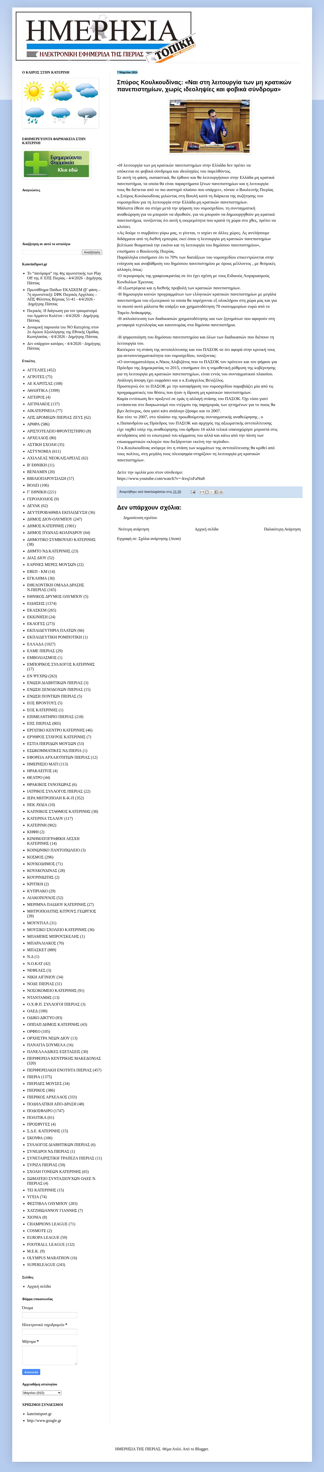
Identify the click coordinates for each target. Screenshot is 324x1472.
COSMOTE (36, 1231)
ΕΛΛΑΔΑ (35, 644)
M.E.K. (33, 1251)
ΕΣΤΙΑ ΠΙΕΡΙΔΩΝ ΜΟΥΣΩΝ (51, 743)
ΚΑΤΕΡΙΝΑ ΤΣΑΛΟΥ (45, 818)
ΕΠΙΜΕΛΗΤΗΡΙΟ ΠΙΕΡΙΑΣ (50, 717)
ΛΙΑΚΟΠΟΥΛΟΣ (41, 898)
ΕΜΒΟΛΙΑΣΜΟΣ (42, 657)
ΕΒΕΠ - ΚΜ (37, 571)
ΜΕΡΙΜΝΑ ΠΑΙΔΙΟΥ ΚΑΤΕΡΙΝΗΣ (56, 904)
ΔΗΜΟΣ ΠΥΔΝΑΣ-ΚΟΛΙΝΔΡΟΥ (54, 532)
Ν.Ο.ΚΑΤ (35, 963)
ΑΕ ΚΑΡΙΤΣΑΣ (40, 383)
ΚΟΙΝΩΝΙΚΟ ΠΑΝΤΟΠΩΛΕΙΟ (53, 850)
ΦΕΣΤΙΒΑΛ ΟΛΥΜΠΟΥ (47, 1203)
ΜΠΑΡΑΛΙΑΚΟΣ (41, 943)
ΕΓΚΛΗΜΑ (37, 578)
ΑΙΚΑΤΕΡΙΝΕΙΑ (41, 411)
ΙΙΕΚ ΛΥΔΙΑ (37, 805)
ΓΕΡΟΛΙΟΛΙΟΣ (40, 499)
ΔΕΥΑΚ (33, 506)
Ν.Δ (30, 956)
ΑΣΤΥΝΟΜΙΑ (39, 451)
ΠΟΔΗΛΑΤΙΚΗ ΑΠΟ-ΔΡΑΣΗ (51, 1104)
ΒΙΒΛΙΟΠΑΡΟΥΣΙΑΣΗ (46, 478)
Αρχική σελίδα (207, 529)
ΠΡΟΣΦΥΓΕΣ (38, 1124)
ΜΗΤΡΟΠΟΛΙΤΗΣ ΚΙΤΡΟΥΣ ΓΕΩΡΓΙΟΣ (61, 911)
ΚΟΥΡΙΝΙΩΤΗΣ (40, 877)
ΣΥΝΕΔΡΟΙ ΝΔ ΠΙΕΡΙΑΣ (48, 1151)
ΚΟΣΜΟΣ (35, 857)
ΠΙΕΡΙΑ (33, 1077)
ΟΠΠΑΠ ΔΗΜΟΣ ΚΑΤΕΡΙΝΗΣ (53, 1024)
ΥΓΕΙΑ (33, 1197)
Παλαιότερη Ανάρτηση (282, 529)
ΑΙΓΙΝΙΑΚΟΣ (38, 404)
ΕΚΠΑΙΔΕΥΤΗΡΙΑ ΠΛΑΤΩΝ (52, 630)
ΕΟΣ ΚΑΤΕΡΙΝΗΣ (42, 710)
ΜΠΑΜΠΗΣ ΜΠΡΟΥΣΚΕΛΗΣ (53, 936)
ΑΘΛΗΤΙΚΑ (37, 390)
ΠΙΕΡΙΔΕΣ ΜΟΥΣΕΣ (44, 1083)
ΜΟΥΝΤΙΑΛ (38, 923)
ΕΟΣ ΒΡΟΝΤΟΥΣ (42, 703)
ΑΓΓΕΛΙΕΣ (36, 370)
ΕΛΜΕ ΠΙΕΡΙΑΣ (41, 651)
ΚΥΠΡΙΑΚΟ (37, 891)
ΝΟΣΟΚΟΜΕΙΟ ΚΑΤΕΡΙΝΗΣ (52, 990)
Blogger (201, 1449)
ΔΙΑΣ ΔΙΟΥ (37, 558)
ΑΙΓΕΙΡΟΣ (36, 397)
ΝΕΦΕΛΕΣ (36, 970)
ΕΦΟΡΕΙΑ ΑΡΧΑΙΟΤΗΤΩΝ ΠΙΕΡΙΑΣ (58, 757)
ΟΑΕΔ (32, 1011)
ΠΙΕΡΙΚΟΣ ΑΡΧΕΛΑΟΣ (47, 1097)
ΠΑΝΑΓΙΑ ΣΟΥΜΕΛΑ (46, 1045)
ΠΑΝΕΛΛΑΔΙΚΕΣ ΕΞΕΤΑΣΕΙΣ (53, 1052)
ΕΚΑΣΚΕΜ (37, 610)
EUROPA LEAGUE (43, 1237)
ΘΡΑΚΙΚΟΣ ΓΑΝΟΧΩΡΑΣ (49, 784)
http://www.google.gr (44, 1420)
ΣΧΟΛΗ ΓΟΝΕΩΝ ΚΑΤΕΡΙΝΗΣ (54, 1171)
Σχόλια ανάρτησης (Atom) (159, 538)
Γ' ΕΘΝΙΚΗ (36, 492)
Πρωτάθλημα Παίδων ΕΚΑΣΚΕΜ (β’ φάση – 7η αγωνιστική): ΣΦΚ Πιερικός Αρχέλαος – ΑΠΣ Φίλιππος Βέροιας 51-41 (63, 294)
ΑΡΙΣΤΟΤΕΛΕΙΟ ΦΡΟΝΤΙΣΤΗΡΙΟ (56, 431)
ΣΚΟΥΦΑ (35, 1138)
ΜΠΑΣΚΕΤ (37, 950)
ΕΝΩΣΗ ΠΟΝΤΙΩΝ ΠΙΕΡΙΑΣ (51, 696)
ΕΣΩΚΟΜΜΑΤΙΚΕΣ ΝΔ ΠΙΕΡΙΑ (54, 750)
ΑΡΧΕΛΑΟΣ (37, 438)
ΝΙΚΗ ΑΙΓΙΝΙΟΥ (41, 977)
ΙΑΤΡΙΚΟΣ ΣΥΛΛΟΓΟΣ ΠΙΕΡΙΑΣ (55, 791)
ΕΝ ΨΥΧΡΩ (37, 676)
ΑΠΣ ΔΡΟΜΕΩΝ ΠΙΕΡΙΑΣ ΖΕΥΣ (55, 417)
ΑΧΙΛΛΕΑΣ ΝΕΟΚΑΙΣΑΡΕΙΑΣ (53, 458)
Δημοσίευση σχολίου (140, 518)
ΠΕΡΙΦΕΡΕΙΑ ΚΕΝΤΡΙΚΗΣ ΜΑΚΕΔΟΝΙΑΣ (64, 1058)
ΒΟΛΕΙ (33, 485)
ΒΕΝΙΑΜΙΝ (37, 472)
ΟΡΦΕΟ (33, 1031)
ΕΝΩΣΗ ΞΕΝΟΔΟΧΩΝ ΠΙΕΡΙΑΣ (55, 689)
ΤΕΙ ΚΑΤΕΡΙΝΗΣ (41, 1190)
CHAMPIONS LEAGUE (47, 1224)
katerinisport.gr (39, 1414)
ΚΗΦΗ (33, 832)
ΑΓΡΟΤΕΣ (36, 377)
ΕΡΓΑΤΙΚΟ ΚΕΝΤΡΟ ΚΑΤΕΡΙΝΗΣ (56, 730)
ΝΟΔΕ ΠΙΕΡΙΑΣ (40, 984)
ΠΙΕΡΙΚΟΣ (36, 1090)
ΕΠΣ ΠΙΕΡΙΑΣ (39, 723)
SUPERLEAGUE (41, 1264)
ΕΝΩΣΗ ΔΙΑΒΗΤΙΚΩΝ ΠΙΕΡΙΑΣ (55, 683)
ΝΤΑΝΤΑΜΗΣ (39, 997)
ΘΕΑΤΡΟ (34, 777)
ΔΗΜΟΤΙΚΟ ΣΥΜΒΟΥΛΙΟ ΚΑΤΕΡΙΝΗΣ (61, 539)
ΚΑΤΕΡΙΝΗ (37, 825)
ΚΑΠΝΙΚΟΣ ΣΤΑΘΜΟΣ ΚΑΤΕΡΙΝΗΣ (59, 811)
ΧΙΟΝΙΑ (34, 1217)
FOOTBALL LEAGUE (46, 1244)
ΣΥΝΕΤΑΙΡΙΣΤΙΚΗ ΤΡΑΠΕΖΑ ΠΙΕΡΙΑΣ (60, 1158)
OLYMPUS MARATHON (48, 1258)
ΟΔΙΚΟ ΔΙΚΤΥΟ (41, 1018)
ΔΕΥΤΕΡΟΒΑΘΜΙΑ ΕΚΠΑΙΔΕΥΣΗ (57, 512)
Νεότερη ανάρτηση (133, 529)
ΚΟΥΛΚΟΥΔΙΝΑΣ (42, 870)
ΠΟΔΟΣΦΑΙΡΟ (40, 1111)
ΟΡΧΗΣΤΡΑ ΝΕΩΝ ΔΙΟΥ (48, 1038)
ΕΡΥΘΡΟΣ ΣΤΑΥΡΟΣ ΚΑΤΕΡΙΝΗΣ (56, 737)
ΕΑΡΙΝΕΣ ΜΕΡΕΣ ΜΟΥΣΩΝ (51, 564)
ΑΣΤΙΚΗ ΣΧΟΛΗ (42, 444)
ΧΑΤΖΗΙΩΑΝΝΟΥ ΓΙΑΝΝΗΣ (52, 1210)
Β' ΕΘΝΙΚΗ (37, 465)
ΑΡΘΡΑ (33, 424)
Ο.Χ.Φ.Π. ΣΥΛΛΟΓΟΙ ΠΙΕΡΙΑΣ (53, 1004)
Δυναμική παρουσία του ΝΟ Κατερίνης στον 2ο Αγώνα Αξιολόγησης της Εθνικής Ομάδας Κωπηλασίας (63, 332)
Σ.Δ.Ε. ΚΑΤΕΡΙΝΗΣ (43, 1131)
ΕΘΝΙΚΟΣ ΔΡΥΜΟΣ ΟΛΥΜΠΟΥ (55, 596)
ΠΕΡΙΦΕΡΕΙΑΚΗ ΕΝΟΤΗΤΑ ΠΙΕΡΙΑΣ (59, 1070)
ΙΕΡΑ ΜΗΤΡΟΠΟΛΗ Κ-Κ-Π (50, 798)
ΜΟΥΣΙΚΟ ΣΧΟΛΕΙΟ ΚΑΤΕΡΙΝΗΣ (57, 930)
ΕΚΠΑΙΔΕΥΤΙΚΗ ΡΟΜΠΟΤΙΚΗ (54, 637)
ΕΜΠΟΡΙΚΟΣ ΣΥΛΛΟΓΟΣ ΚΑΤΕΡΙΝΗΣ (61, 664)
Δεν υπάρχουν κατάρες (45, 343)
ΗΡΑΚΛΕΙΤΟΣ (39, 771)
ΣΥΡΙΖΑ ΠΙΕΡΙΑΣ (42, 1165)
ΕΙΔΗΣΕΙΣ (36, 603)
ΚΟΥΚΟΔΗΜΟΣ (41, 864)
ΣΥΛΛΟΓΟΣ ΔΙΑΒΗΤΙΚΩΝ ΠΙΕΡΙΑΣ (58, 1145)
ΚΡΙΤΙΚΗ (35, 884)
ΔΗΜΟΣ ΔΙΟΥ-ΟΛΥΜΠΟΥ (49, 519)
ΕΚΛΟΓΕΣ (36, 624)
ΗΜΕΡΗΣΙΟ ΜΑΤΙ (42, 764)
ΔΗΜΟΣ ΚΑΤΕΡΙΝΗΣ (45, 526)
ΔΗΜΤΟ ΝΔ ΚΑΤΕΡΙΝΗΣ (49, 551)
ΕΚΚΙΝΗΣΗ (37, 617)
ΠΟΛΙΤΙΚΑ (36, 1117)
